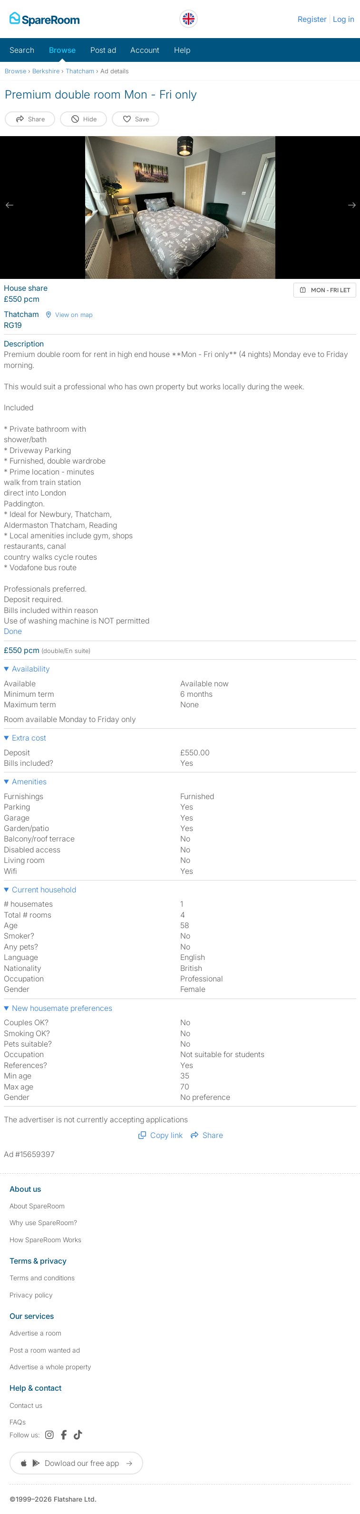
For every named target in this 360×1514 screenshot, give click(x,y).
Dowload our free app (76, 1463)
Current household (44, 889)
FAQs (18, 1422)
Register (312, 19)
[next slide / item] (350, 205)
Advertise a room (35, 1333)
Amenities (29, 781)
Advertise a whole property (50, 1367)
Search (22, 50)
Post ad (103, 50)
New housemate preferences (62, 1008)
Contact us (26, 1405)
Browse (62, 50)
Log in (343, 19)
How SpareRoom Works (45, 1240)
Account (144, 50)
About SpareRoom (37, 1206)
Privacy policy (31, 1295)
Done (13, 631)
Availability (31, 668)
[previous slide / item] (9, 205)
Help (182, 50)
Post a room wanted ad (45, 1350)
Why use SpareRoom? (43, 1222)
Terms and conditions (42, 1278)
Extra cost (29, 737)
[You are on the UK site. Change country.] (188, 19)
